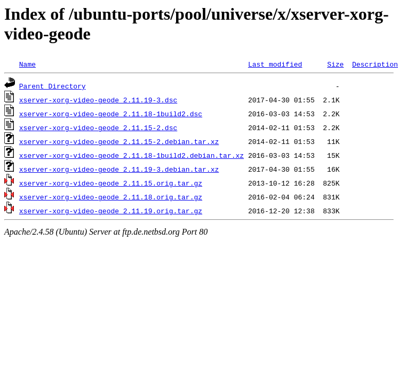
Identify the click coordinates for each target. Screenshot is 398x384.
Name (27, 64)
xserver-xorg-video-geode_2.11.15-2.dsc (98, 127)
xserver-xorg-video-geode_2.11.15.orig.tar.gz (110, 183)
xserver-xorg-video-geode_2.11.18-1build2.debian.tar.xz (131, 155)
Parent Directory (52, 86)
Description (375, 64)
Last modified (275, 64)
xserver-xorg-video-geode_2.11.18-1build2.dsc (110, 113)
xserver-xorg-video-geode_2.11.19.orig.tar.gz (110, 210)
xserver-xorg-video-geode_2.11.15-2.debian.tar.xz (119, 141)
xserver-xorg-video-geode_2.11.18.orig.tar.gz (110, 197)
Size (335, 64)
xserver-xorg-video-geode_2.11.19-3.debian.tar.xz (119, 169)
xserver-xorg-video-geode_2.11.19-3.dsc (98, 100)
